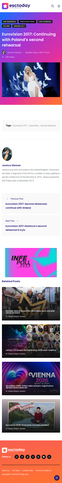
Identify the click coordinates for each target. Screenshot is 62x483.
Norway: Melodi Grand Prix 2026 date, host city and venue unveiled (30, 312)
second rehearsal (48, 125)
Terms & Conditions (43, 470)
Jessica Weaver (11, 165)
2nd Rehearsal (9, 22)
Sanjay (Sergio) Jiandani (16, 316)
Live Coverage (45, 22)
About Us (5, 470)
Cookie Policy (27, 470)
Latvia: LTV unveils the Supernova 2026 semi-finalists (31, 350)
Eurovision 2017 (20, 125)
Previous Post (14, 199)
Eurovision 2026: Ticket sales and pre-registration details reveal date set (29, 387)
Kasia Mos (34, 125)
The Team (16, 470)
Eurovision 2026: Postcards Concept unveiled (27, 425)
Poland (6, 26)
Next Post (13, 221)
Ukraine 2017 (19, 26)
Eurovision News (27, 22)
